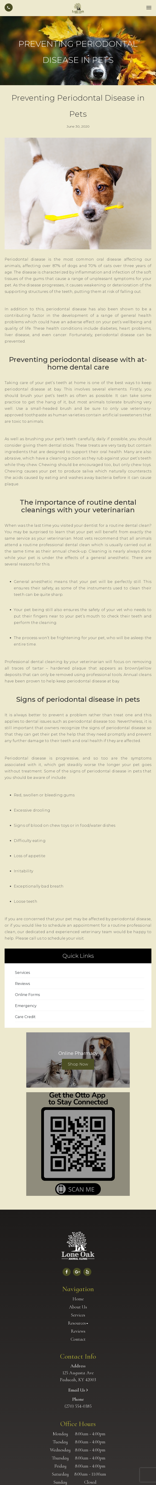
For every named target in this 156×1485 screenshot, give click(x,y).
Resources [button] (78, 1323)
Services (22, 972)
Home (78, 1299)
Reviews (22, 983)
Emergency (26, 1006)
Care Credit (25, 1017)
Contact (78, 1339)
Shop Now (78, 1064)
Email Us (77, 1390)
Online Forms (27, 995)
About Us (78, 1307)
